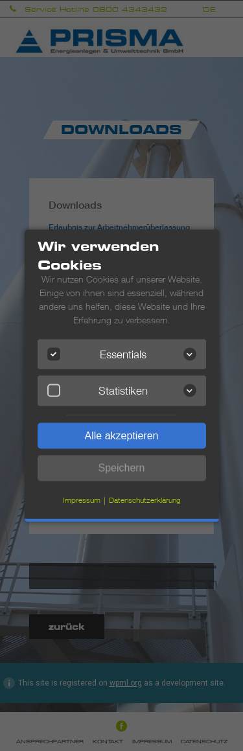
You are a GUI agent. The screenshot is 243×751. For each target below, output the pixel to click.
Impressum (81, 499)
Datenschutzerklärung (145, 499)
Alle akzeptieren (122, 435)
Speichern (121, 467)
